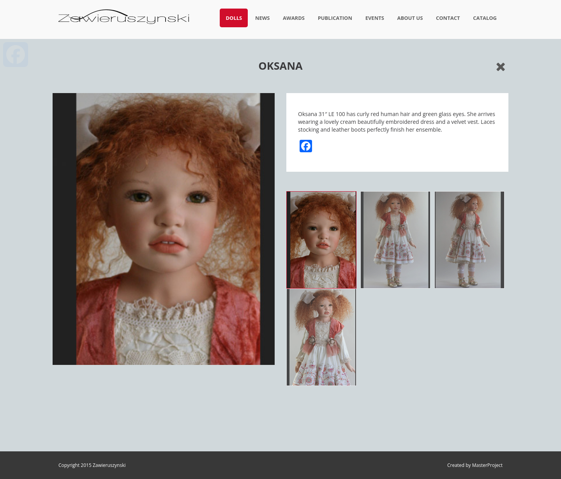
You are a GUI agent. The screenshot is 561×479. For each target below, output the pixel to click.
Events (374, 17)
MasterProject (487, 465)
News (262, 17)
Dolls (234, 17)
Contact (448, 17)
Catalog (485, 17)
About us (410, 17)
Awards (294, 17)
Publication (335, 17)
